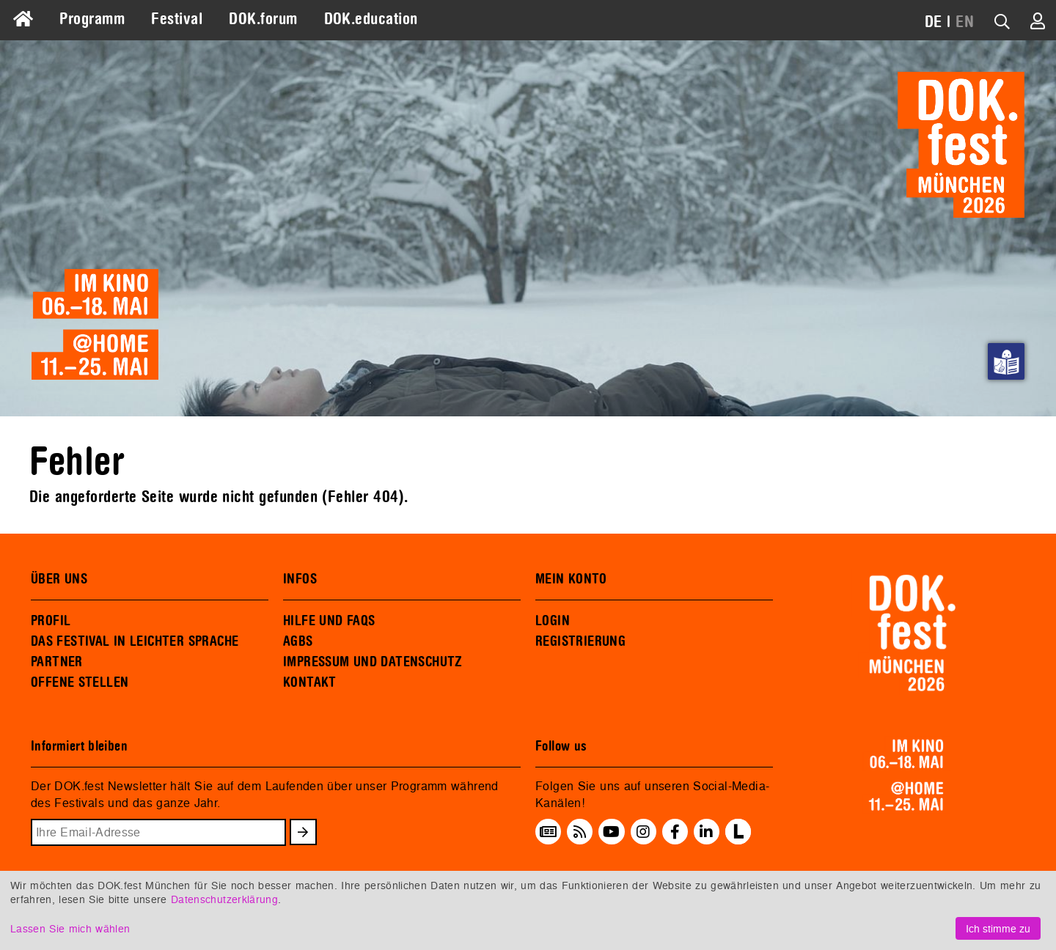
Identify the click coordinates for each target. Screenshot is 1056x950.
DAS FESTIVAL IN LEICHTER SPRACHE (134, 641)
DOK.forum (263, 19)
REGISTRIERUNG (580, 641)
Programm (92, 19)
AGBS (298, 641)
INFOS (300, 579)
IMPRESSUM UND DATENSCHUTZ (373, 662)
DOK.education (371, 19)
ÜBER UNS (59, 579)
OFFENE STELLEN (79, 682)
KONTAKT (310, 682)
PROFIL (50, 621)
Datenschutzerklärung (224, 899)
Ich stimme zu (998, 928)
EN (965, 22)
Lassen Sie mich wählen (70, 928)
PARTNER (57, 662)
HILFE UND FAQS (329, 621)
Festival (176, 19)
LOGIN (552, 621)
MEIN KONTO (571, 579)
